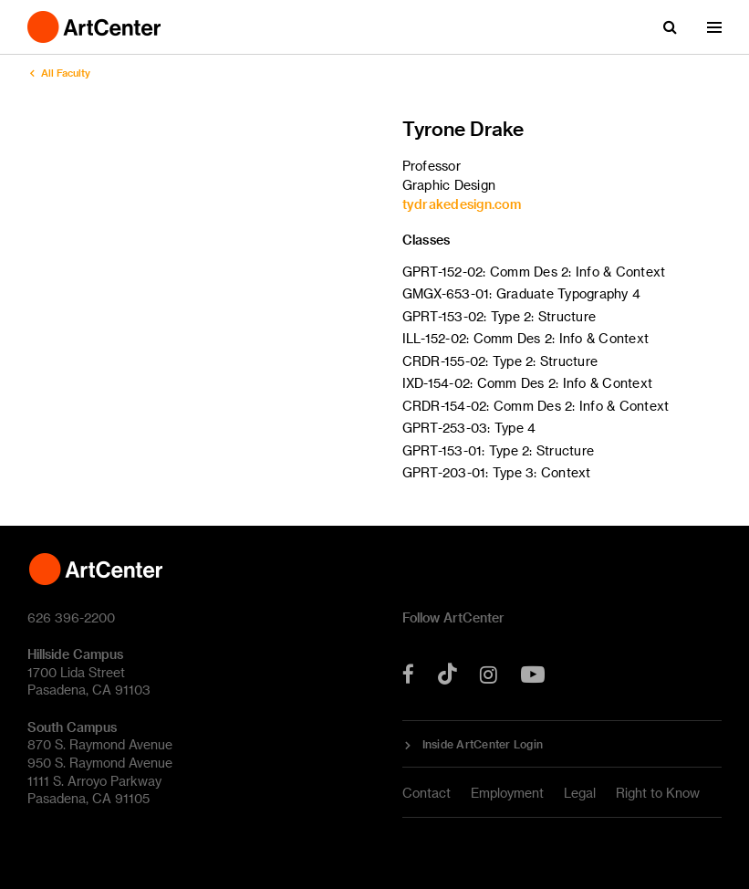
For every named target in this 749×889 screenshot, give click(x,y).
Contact (426, 792)
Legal (580, 792)
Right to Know (658, 792)
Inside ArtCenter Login (483, 743)
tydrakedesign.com (461, 204)
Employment (507, 792)
